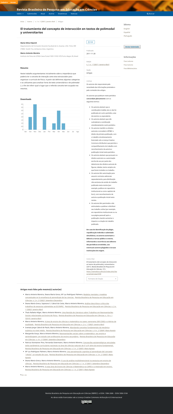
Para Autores (128, 65)
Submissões (32, 14)
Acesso (13, 2)
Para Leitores (128, 61)
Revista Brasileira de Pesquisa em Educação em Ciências (57, 9)
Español (127, 32)
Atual (43, 14)
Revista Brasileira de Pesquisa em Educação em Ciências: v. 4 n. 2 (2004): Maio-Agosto (80, 330)
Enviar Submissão (132, 47)
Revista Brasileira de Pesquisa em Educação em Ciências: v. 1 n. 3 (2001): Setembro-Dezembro (71, 363)
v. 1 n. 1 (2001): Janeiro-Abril (45, 21)
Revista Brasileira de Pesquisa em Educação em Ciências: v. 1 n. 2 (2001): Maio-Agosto (60, 369)
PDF (91, 42)
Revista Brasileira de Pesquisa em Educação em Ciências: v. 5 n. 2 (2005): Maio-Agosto (60, 348)
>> (26, 375)
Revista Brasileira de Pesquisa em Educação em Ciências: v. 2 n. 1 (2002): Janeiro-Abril (69, 324)
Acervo (51, 14)
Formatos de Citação (95, 279)
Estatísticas (62, 14)
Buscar (150, 14)
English (127, 29)
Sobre (19, 14)
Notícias (74, 14)
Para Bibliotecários (130, 68)
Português (128, 36)
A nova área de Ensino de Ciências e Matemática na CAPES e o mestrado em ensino (78, 366)
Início (22, 21)
